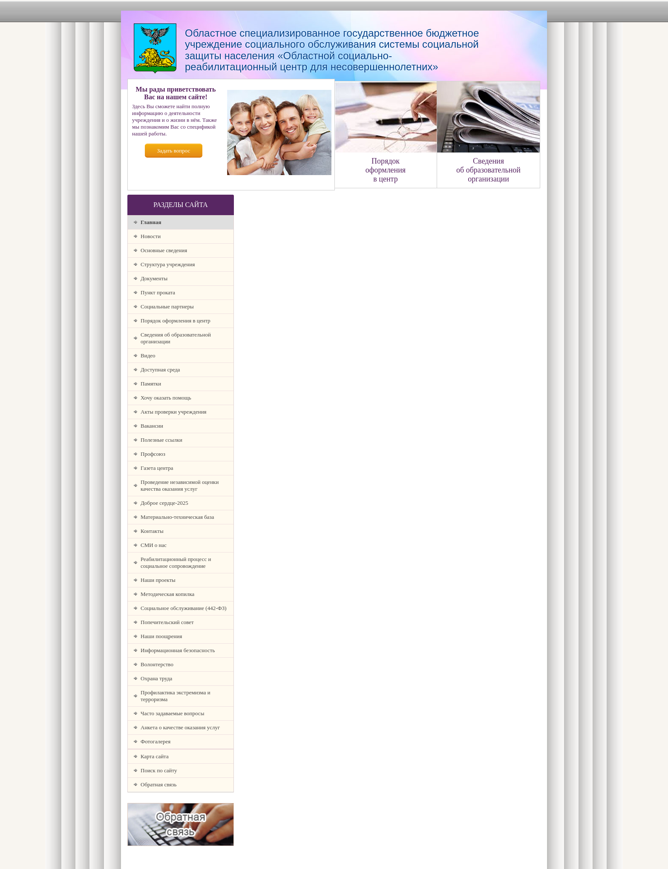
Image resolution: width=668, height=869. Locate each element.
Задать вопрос (173, 150)
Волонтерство (157, 664)
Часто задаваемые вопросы (172, 713)
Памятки (151, 383)
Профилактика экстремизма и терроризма (175, 695)
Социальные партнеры (167, 306)
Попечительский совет (167, 622)
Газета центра (157, 468)
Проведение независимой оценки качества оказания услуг (180, 485)
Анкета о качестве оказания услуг (180, 727)
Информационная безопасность (178, 650)
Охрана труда (156, 678)
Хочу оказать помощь (166, 397)
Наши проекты (158, 580)
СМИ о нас (154, 545)
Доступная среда (160, 369)
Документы (154, 278)
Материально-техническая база (177, 517)
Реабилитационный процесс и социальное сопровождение (176, 562)
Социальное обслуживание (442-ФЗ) (184, 608)
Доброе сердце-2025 (164, 503)
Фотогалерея (155, 741)
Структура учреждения (168, 264)
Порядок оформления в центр (175, 320)
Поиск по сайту (159, 770)
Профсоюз (153, 454)
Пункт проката (158, 292)
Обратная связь (158, 784)
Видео (148, 355)
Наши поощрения (161, 636)
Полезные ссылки (161, 440)
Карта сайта (155, 756)
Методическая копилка (167, 594)
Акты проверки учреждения (174, 412)
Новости (151, 236)
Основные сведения (164, 250)
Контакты (152, 531)
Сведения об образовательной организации (176, 338)
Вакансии (152, 426)
